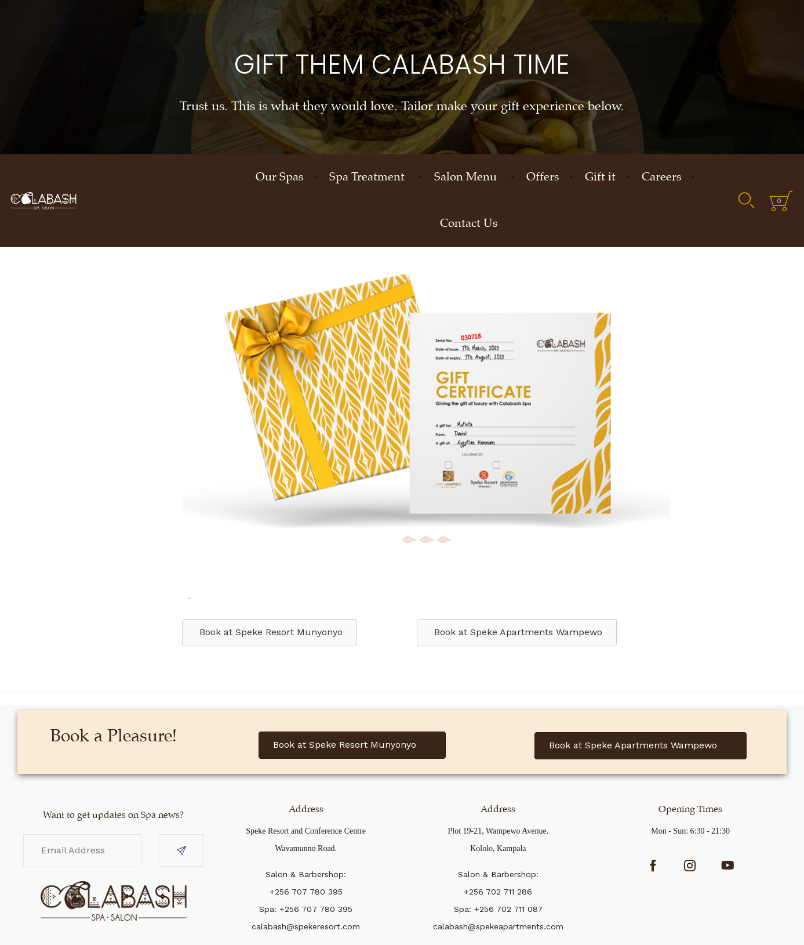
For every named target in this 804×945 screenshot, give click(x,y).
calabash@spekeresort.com (306, 926)
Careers (661, 177)
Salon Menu (465, 177)
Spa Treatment (367, 177)
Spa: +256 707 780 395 (305, 909)
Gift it (600, 177)
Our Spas (279, 177)
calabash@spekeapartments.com (498, 926)
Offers (542, 177)
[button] (352, 745)
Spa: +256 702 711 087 (498, 909)
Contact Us (468, 224)
